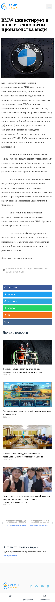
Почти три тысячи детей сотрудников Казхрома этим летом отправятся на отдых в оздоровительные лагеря (26, 499)
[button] (49, 6)
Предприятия (27, 599)
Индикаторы (45, 599)
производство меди (21, 268)
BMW (8, 268)
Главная (10, 599)
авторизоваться (11, 555)
